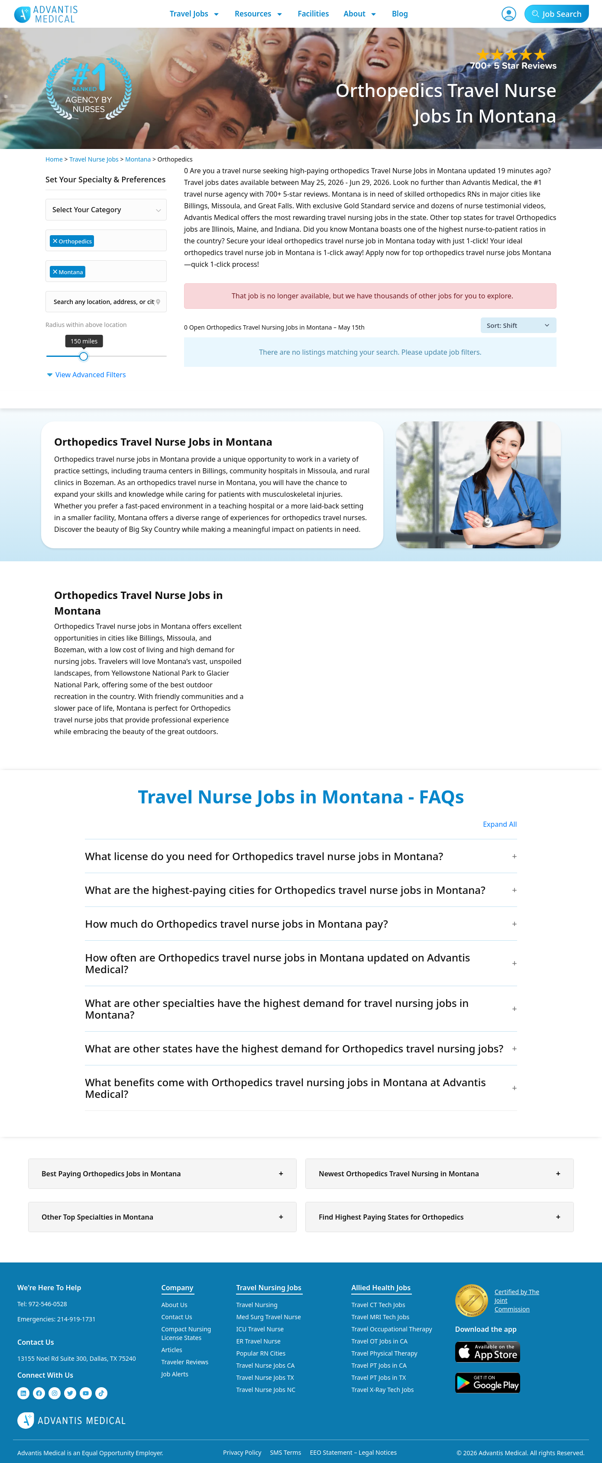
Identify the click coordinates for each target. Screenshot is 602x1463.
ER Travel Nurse (258, 1341)
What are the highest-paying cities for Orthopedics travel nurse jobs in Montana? (285, 890)
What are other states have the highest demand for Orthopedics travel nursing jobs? (294, 1048)
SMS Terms (285, 1452)
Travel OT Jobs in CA (379, 1341)
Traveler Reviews (185, 1362)
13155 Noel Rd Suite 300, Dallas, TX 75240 (76, 1358)
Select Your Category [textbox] (86, 209)
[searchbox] (100, 240)
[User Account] (509, 14)
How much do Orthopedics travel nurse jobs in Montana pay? (236, 923)
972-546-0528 (48, 1304)
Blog (400, 14)
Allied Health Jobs (381, 1287)
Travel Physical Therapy (384, 1353)
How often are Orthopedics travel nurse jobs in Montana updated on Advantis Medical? (277, 963)
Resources (259, 14)
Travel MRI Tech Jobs (380, 1317)
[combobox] (106, 209)
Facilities (313, 14)
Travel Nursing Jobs (268, 1287)
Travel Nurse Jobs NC (265, 1389)
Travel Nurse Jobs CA (265, 1365)
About (360, 14)
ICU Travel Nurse (260, 1329)
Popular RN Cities (260, 1353)
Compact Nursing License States (186, 1333)
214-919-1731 (76, 1319)
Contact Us (35, 1342)
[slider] (83, 356)
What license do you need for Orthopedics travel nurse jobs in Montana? (264, 856)
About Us (175, 1305)
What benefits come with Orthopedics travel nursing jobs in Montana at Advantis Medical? (285, 1088)
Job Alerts (175, 1374)
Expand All (500, 824)
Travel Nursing (256, 1305)
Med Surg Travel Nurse (268, 1317)
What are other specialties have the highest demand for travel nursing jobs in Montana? (277, 1009)
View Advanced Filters (85, 374)
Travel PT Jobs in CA (379, 1365)
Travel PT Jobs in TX (378, 1377)
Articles (172, 1350)
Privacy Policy (242, 1452)
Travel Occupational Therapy (391, 1329)
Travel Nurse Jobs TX (265, 1377)
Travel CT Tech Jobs (378, 1305)
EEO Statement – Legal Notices (353, 1452)
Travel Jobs (195, 14)
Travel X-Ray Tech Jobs (382, 1389)
